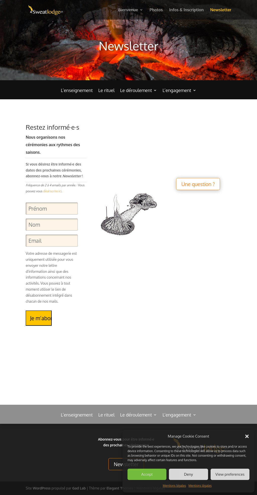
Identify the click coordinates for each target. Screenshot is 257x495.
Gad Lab (79, 488)
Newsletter (220, 10)
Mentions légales (174, 485)
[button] (246, 436)
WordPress (41, 488)
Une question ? (192, 184)
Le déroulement (136, 91)
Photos (156, 10)
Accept (147, 474)
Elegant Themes (119, 488)
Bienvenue (128, 10)
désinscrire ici (52, 191)
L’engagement (176, 91)
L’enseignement (77, 91)
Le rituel (106, 91)
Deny (188, 474)
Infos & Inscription (186, 10)
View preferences (229, 474)
